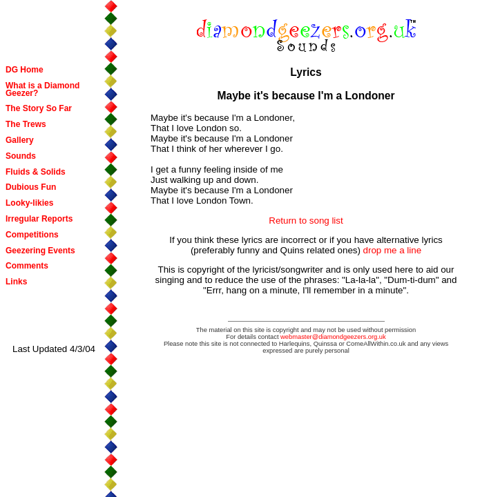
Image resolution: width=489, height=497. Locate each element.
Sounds (21, 156)
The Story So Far (39, 108)
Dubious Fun (31, 187)
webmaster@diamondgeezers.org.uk (333, 336)
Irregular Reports (39, 219)
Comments (27, 266)
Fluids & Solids (36, 172)
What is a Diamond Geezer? (42, 89)
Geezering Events (40, 250)
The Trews (26, 124)
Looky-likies (29, 203)
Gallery (20, 140)
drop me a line (392, 250)
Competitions (32, 235)
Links (16, 281)
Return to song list (306, 220)
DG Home (25, 70)
